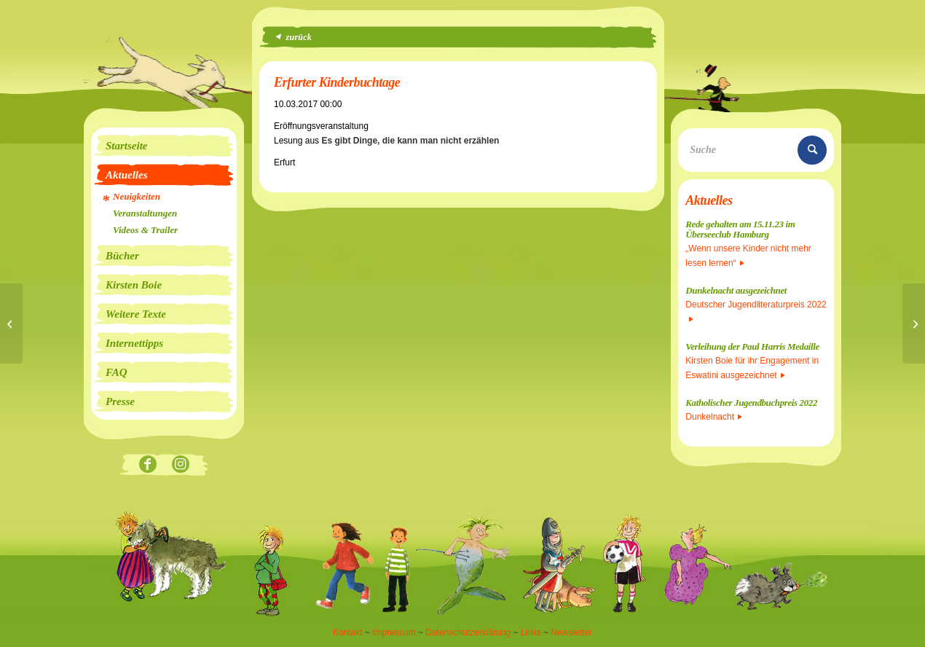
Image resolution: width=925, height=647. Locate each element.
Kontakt (348, 632)
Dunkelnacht (713, 417)
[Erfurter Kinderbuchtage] (913, 323)
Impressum (393, 632)
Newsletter (571, 632)
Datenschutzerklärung (468, 632)
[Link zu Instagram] (180, 465)
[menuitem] (164, 146)
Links (531, 632)
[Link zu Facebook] (147, 465)
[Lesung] (11, 323)
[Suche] (756, 150)
